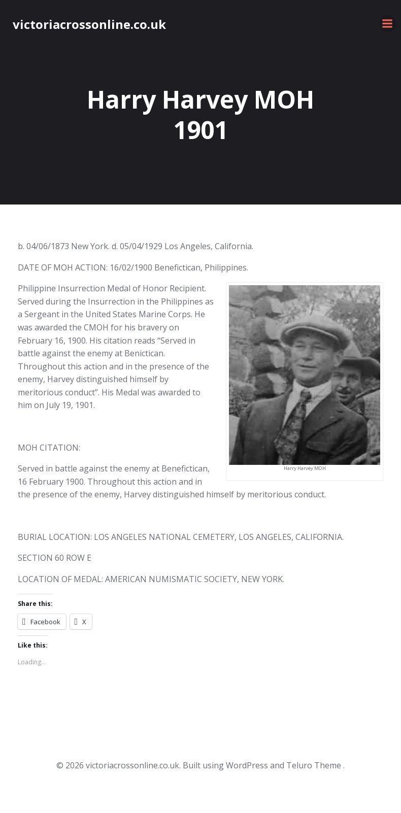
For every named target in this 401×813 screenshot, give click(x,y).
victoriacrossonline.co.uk (89, 24)
